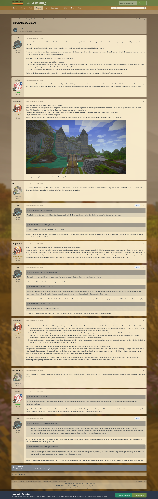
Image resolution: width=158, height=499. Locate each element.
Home (15, 8)
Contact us (79, 484)
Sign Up (141, 3)
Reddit (29, 3)
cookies (23, 496)
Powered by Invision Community (79, 488)
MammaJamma (17, 184)
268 (18, 52)
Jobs (86, 484)
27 (17, 198)
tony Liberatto (17, 101)
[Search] (121, 8)
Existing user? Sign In (127, 3)
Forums (38, 8)
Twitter (33, 3)
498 (18, 118)
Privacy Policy (69, 484)
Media (31, 8)
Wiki (65, 8)
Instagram (45, 3)
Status (92, 484)
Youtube (41, 3)
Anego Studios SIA (69, 486)
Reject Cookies (139, 495)
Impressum (79, 486)
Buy (46, 8)
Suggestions (38, 31)
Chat (79, 8)
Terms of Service (97, 486)
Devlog (23, 8)
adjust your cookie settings (69, 496)
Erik (22, 29)
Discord (37, 3)
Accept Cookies (123, 495)
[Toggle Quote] (28, 210)
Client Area (54, 8)
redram (17, 80)
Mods (72, 8)
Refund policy (87, 486)
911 (18, 94)
